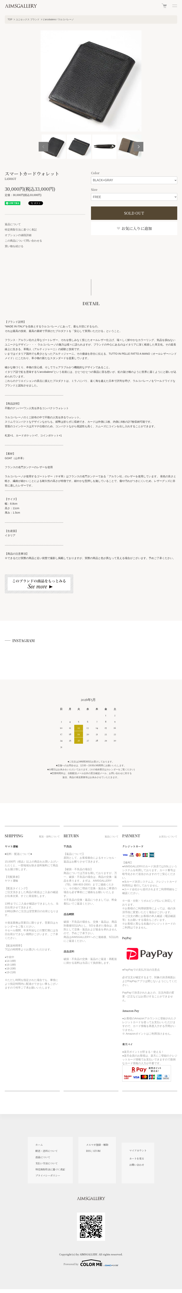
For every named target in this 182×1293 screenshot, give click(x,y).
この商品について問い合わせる (23, 240)
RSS (88, 1151)
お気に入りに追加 (134, 228)
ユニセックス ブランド (27, 19)
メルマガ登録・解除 (97, 1145)
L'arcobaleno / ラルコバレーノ (58, 19)
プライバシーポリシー (47, 1175)
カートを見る (136, 1158)
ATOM (97, 1151)
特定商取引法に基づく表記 (21, 229)
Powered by (91, 1262)
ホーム (39, 1145)
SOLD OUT (134, 213)
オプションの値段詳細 (18, 235)
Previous (43, 146)
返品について (13, 224)
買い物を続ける (14, 246)
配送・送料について (46, 1151)
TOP (10, 19)
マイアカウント (138, 1150)
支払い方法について (46, 1163)
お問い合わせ (136, 1165)
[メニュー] (174, 5)
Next (138, 146)
